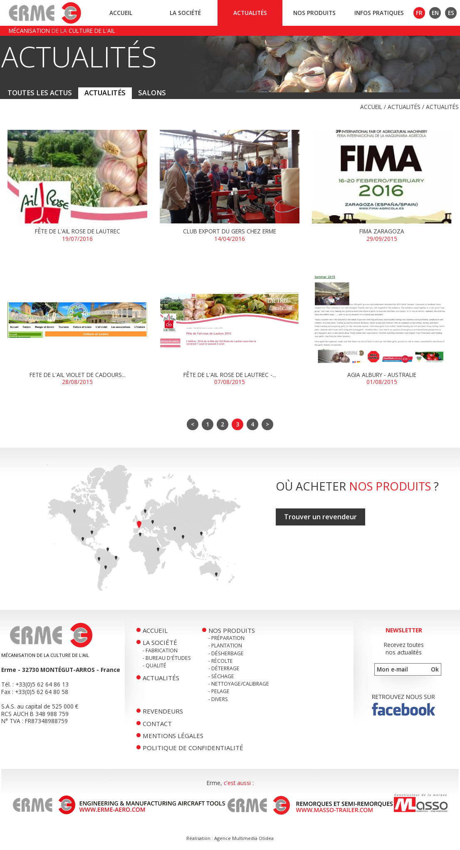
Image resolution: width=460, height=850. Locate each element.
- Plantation (225, 645)
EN (435, 13)
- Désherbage (226, 653)
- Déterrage (224, 668)
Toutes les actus (39, 92)
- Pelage (219, 691)
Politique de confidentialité (193, 747)
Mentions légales (173, 735)
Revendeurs (163, 711)
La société (185, 13)
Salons (152, 92)
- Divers (218, 699)
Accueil (120, 13)
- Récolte (220, 660)
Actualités (250, 13)
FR (419, 13)
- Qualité (154, 665)
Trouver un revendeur (320, 516)
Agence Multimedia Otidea (244, 838)
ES (451, 13)
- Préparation (226, 638)
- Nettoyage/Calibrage (238, 683)
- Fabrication (160, 650)
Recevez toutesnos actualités (404, 648)
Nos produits (314, 13)
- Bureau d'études (167, 658)
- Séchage (221, 676)
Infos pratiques (379, 13)
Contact (157, 723)
